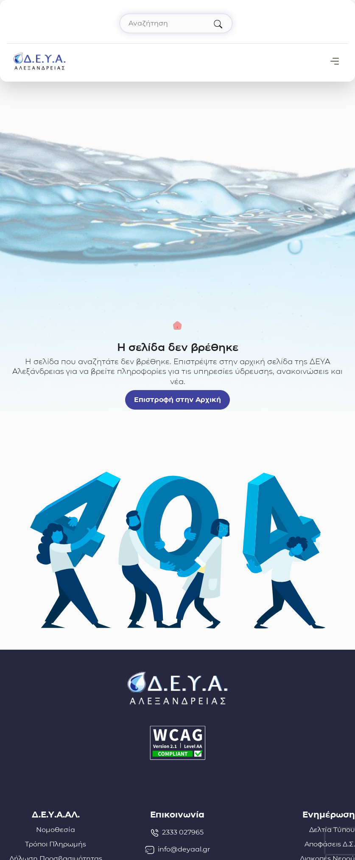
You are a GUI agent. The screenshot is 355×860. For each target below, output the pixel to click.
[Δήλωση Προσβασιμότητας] (177, 743)
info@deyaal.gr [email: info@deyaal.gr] (177, 849)
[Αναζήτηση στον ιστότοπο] (176, 23)
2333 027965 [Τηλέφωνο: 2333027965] (177, 832)
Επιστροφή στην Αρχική (177, 400)
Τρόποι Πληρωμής (55, 844)
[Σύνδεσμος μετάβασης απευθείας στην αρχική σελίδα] (39, 61)
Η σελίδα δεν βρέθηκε (177, 347)
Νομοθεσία (55, 830)
